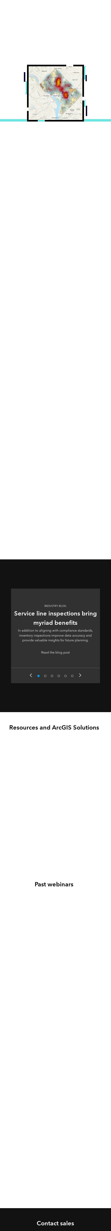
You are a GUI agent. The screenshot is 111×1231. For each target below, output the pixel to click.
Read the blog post (55, 652)
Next (80, 675)
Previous (31, 675)
